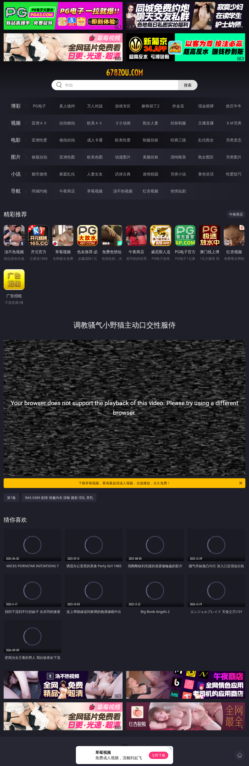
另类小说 (178, 174)
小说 (16, 174)
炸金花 (178, 106)
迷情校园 (150, 174)
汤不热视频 (123, 191)
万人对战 (95, 106)
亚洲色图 (67, 157)
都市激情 (39, 174)
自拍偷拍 (67, 123)
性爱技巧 (233, 174)
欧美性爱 (123, 140)
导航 (16, 191)
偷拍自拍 (67, 140)
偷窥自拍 (39, 157)
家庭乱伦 (67, 174)
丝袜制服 (178, 123)
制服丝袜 (150, 140)
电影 (16, 140)
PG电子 (39, 106)
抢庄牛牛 (233, 106)
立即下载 (158, 755)
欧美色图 (95, 157)
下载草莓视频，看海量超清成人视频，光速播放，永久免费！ (161, 483)
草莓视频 (95, 191)
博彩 (16, 106)
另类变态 (233, 140)
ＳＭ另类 (233, 123)
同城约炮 (39, 191)
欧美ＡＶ (95, 123)
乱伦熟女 (206, 140)
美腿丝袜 (150, 157)
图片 (16, 157)
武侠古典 (123, 174)
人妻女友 (95, 174)
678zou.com (124, 73)
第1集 (11, 497)
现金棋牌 (206, 106)
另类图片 (233, 157)
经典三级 (178, 140)
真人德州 (67, 106)
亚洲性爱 (39, 140)
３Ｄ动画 (123, 123)
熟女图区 (206, 157)
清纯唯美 (178, 157)
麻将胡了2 (150, 106)
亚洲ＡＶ (39, 123)
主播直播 (206, 123)
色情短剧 (178, 191)
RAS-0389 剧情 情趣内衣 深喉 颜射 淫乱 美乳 (59, 497)
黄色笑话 (206, 174)
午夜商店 (67, 191)
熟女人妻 (150, 123)
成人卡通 (95, 140)
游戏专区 (123, 106)
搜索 (188, 85)
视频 (16, 123)
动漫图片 (123, 157)
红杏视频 (150, 191)
